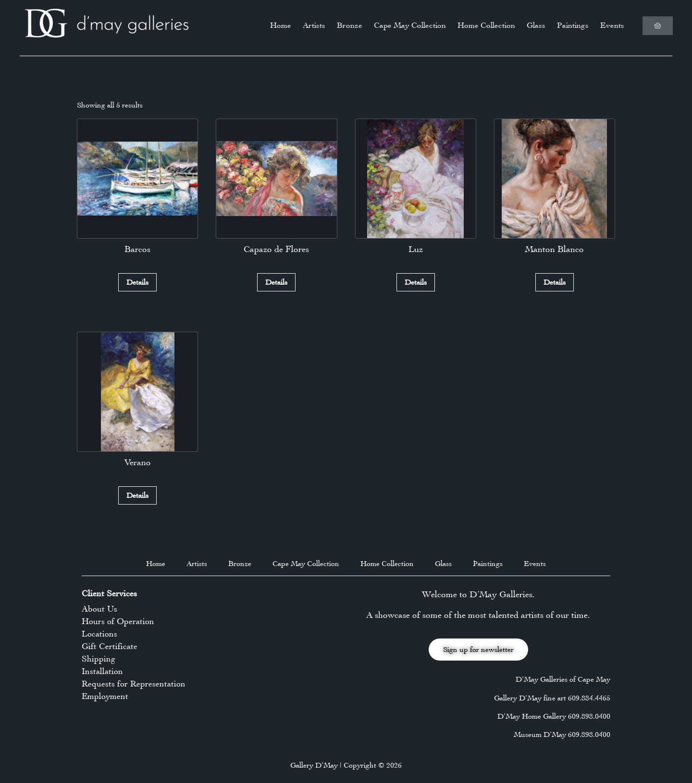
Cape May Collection (410, 25)
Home (280, 25)
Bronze (349, 25)
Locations (99, 633)
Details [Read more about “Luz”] (416, 282)
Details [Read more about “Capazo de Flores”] (276, 282)
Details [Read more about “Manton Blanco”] (555, 282)
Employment (105, 696)
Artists (314, 25)
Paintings (573, 25)
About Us (99, 608)
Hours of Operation (118, 621)
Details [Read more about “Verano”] (137, 495)
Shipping (98, 658)
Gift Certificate (109, 646)
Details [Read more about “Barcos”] (137, 282)
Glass (536, 25)
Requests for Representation (133, 683)
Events (612, 25)
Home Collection (486, 25)
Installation (102, 671)
